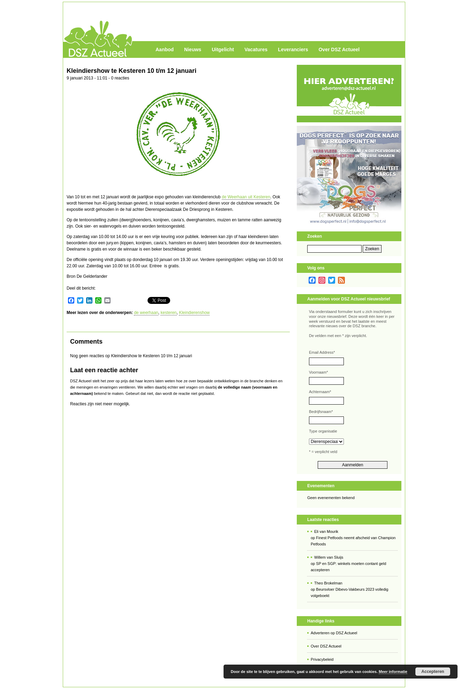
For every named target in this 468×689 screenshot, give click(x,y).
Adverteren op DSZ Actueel (334, 633)
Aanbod (165, 49)
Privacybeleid (322, 659)
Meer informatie (393, 671)
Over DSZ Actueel (339, 49)
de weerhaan (146, 312)
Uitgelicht (223, 49)
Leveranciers (293, 49)
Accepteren (432, 671)
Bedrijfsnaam (321, 411)
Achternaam (320, 392)
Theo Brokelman (328, 583)
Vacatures (255, 49)
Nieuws (192, 49)
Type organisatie (323, 431)
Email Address (322, 352)
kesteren (168, 312)
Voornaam (318, 372)
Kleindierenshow (194, 312)
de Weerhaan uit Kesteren (246, 196)
